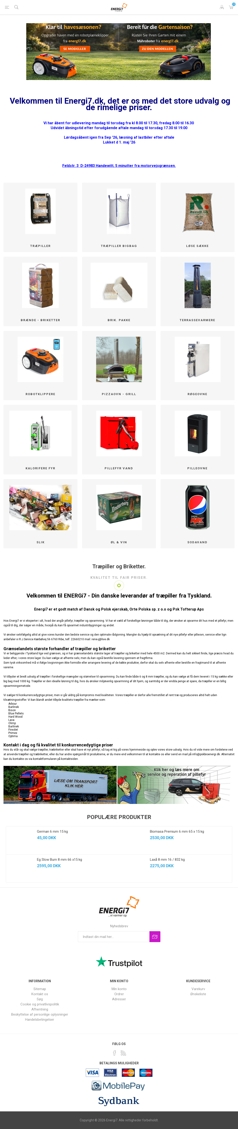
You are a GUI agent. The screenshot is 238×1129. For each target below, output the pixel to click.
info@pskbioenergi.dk (206, 754)
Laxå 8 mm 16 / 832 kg (167, 859)
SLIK (40, 542)
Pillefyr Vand (119, 468)
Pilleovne (197, 468)
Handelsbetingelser (39, 1019)
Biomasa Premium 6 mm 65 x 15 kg (177, 831)
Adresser (119, 999)
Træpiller (40, 246)
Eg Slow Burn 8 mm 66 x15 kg (59, 859)
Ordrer (119, 994)
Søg (40, 999)
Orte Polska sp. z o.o (147, 609)
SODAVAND (197, 542)
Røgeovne (197, 394)
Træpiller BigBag (119, 246)
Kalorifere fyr (40, 468)
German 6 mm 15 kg (52, 831)
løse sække (197, 246)
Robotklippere (40, 394)
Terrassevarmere (197, 320)
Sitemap (39, 989)
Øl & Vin (119, 542)
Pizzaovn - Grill (119, 394)
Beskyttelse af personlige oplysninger (39, 1014)
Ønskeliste (198, 994)
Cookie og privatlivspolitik (39, 1004)
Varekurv (231, 7)
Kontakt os (39, 994)
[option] (62, 854)
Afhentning (39, 1009)
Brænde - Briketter (40, 320)
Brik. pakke (119, 320)
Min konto (119, 989)
